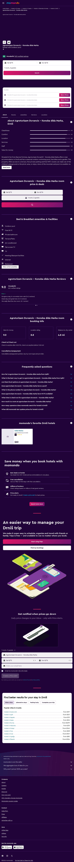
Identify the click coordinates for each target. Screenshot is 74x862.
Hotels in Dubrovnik (10, 712)
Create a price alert (29, 495)
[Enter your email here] (38, 666)
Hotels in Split (8, 714)
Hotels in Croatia (26, 8)
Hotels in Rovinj (9, 723)
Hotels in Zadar (9, 720)
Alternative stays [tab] (21, 702)
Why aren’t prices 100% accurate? (38, 769)
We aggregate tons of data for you (38, 765)
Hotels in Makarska (10, 725)
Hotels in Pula (8, 731)
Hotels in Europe (15, 8)
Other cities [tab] (9, 702)
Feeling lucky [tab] (34, 702)
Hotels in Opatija (9, 736)
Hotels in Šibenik (9, 739)
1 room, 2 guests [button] (10, 68)
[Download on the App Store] (18, 847)
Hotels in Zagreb (9, 717)
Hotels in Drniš (54, 8)
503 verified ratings (21, 56)
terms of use (26, 679)
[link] (37, 504)
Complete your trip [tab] (48, 702)
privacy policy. (36, 679)
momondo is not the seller (38, 762)
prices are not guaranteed (44, 756)
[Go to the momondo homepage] (13, 3)
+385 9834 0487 (8, 53)
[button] (3, 3)
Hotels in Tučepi (9, 728)
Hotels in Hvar (8, 734)
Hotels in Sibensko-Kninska (41, 8)
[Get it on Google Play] (7, 847)
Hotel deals (6, 8)
